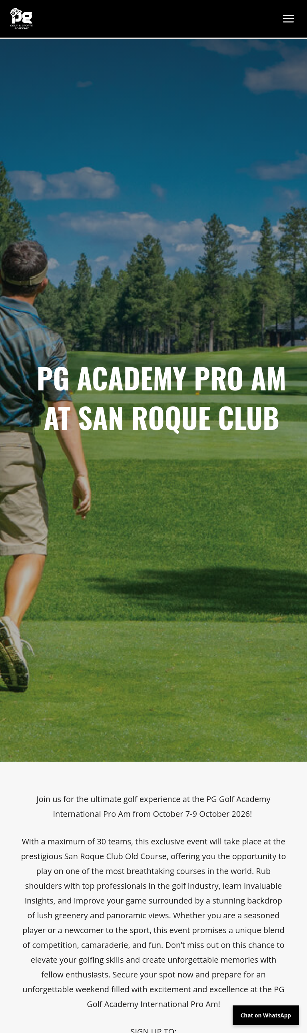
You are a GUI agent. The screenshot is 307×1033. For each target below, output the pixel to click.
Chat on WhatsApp (266, 1015)
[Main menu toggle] (288, 19)
